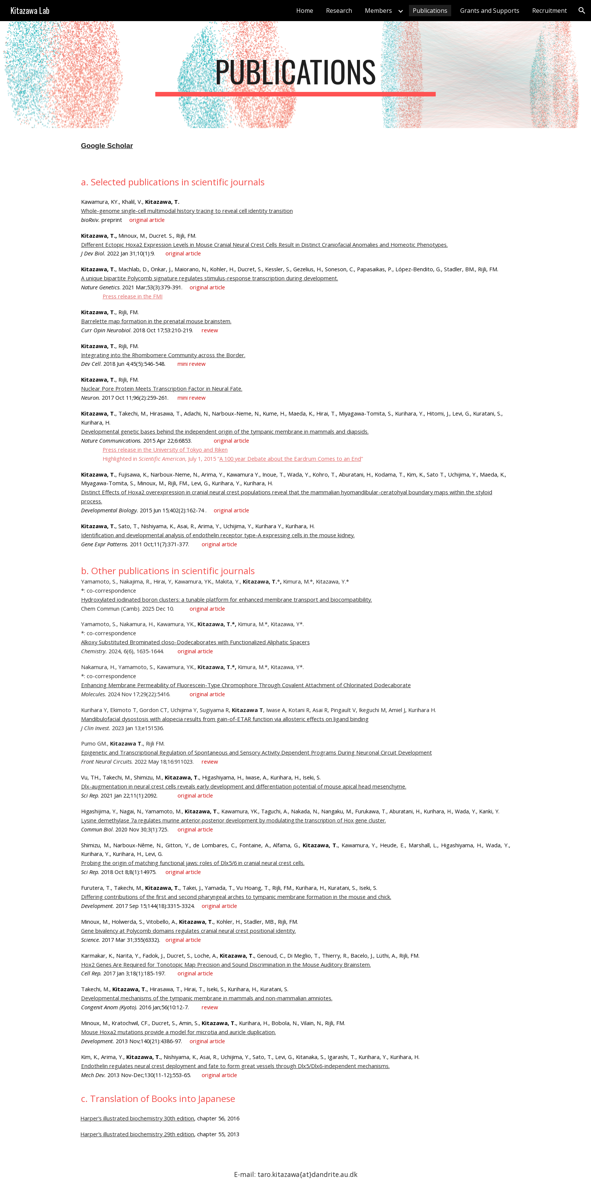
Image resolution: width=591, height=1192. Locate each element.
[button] (582, 11)
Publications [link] (430, 10)
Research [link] (339, 10)
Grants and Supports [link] (489, 10)
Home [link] (304, 10)
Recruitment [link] (549, 10)
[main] (295, 74)
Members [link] (378, 10)
